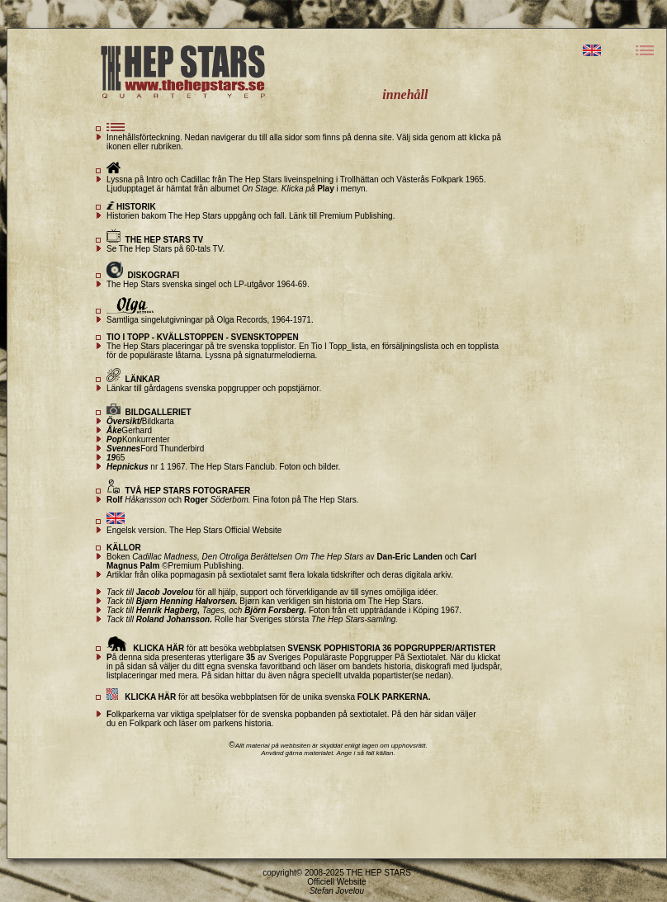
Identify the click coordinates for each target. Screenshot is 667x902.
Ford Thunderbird (155, 448)
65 (115, 457)
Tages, (213, 610)
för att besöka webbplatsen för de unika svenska (268, 696)
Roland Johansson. (173, 619)
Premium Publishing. (357, 215)
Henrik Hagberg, (168, 610)
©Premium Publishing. (201, 565)
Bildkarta (140, 421)
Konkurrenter (138, 439)
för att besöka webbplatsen (301, 648)
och (209, 499)
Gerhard (129, 430)
